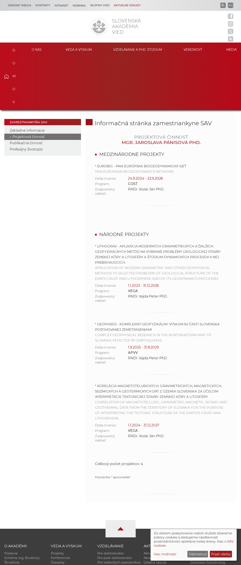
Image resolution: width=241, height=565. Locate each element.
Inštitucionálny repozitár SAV (213, 500)
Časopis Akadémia (204, 518)
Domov (12, 49)
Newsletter (152, 504)
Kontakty (43, 5)
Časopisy (58, 509)
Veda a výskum (79, 50)
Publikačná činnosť (26, 89)
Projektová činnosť (28, 83)
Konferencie (60, 504)
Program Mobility (111, 522)
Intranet (61, 5)
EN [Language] (231, 5)
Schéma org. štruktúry (22, 504)
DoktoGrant (106, 518)
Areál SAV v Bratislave (161, 518)
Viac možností (165, 554)
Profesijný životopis (26, 96)
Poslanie (11, 500)
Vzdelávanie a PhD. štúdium (137, 50)
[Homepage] (99, 26)
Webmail (79, 5)
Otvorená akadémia (206, 522)
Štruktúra (11, 509)
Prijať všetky (221, 554)
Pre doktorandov (110, 500)
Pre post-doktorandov (114, 504)
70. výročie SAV (155, 513)
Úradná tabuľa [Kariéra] (19, 5)
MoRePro (104, 513)
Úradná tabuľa (155, 509)
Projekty (57, 500)
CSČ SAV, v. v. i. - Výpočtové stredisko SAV (68, 560)
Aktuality (151, 500)
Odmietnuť (198, 554)
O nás (37, 50)
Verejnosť (193, 50)
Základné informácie (27, 77)
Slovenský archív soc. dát (209, 504)
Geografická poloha (19, 518)
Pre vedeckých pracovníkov (119, 509)
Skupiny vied (100, 5)
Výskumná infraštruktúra (70, 518)
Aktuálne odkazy (127, 5)
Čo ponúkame (155, 522)
